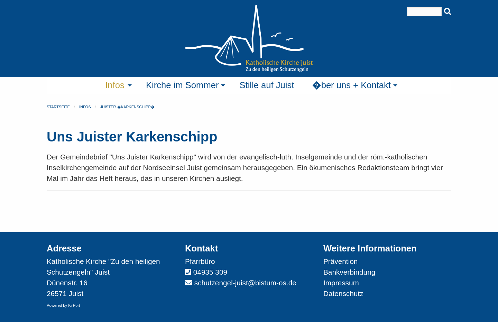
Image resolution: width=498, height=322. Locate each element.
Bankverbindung (349, 272)
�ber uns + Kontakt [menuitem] (351, 85)
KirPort (74, 305)
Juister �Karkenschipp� (127, 107)
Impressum (341, 283)
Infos (85, 107)
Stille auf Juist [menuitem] (266, 85)
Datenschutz (343, 293)
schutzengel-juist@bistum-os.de (245, 283)
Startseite (58, 107)
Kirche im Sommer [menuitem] (182, 85)
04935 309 (210, 272)
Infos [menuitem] (114, 85)
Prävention (340, 261)
